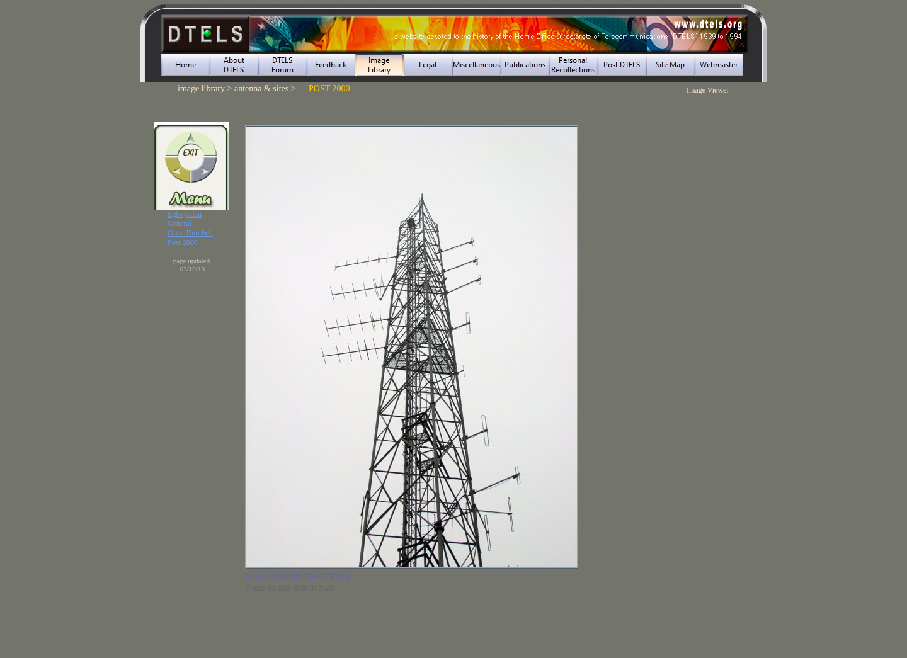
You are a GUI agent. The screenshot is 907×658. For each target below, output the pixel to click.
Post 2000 (183, 242)
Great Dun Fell (190, 233)
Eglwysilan (185, 214)
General (179, 223)
